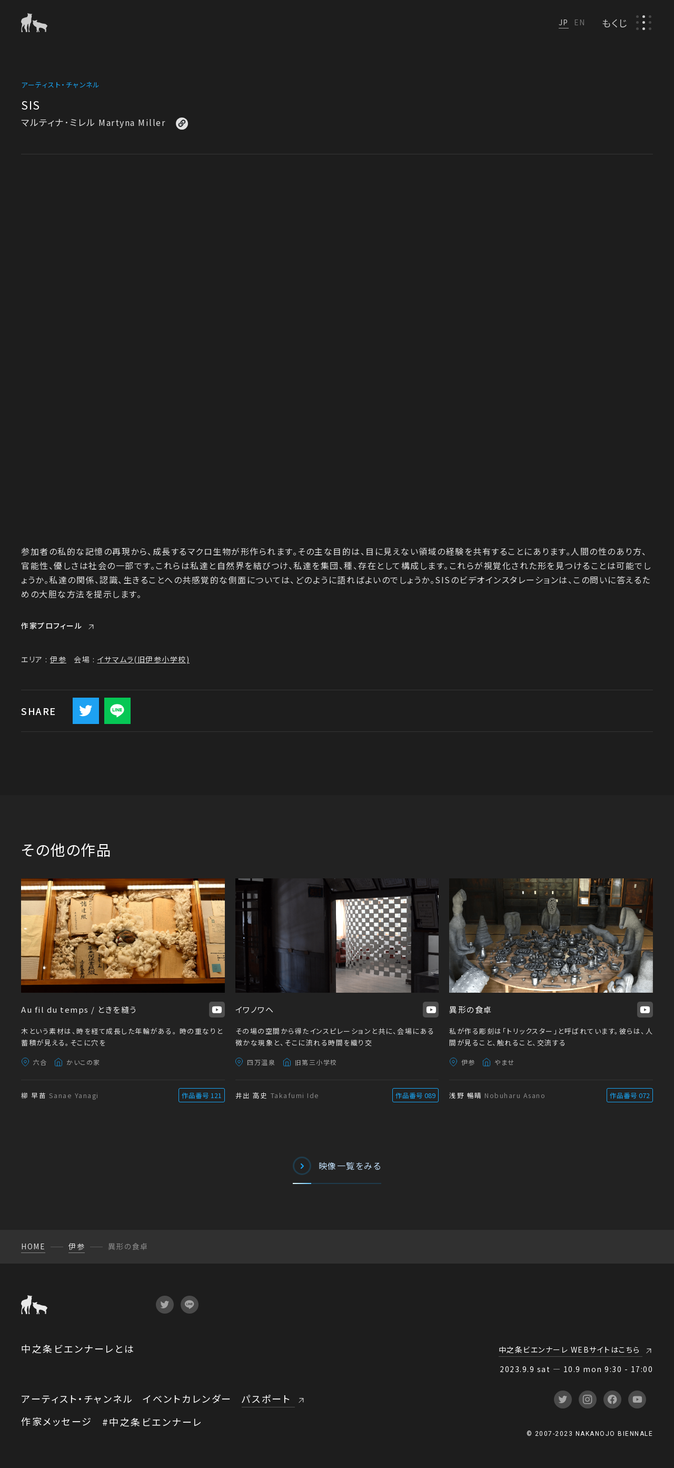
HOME (33, 1246)
